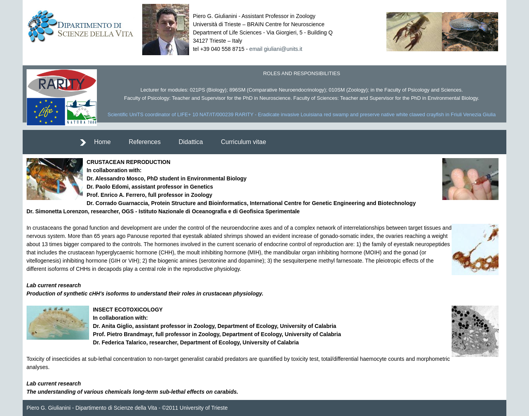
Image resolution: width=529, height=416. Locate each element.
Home (102, 142)
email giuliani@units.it (275, 49)
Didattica (191, 142)
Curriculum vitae (243, 142)
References (145, 142)
